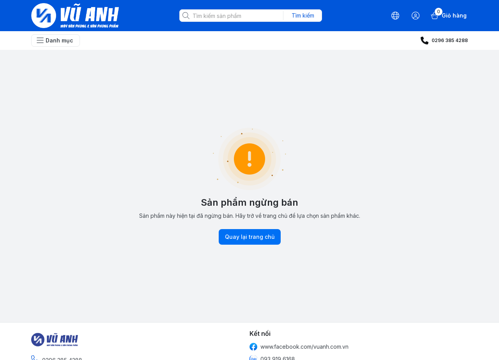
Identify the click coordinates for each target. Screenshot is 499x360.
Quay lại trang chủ (250, 237)
